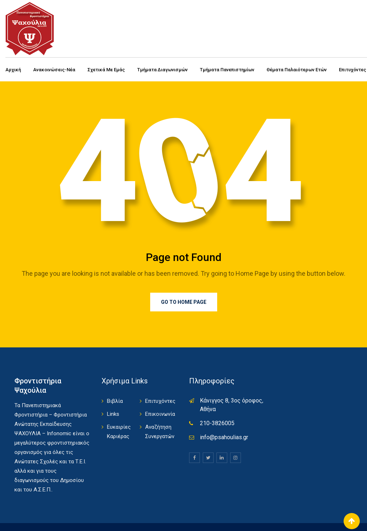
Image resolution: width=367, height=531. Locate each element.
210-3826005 (217, 423)
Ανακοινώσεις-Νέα (54, 69)
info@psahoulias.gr (224, 437)
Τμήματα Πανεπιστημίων (227, 69)
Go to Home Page (183, 302)
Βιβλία (115, 401)
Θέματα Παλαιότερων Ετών (297, 69)
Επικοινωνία (160, 414)
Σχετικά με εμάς (106, 69)
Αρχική (13, 69)
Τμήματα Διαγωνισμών (162, 69)
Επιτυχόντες (160, 401)
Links (113, 414)
